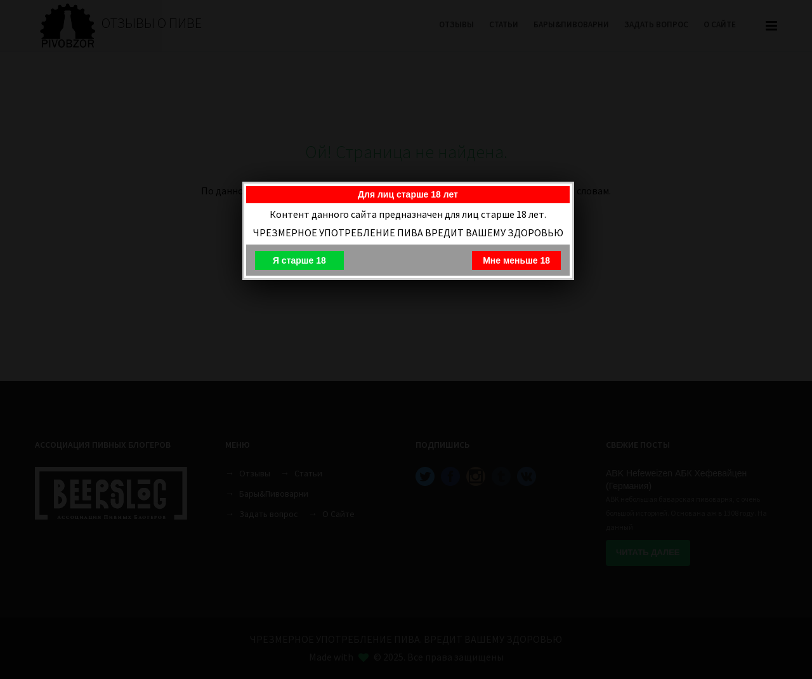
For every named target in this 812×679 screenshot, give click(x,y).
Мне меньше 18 (516, 260)
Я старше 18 (299, 260)
